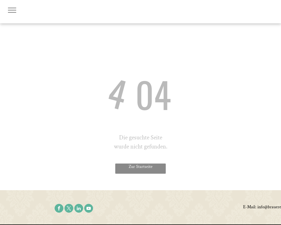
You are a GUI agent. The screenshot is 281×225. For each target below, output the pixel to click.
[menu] (12, 10)
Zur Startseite (141, 167)
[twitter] (68, 209)
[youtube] (88, 209)
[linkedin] (78, 209)
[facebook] (59, 209)
